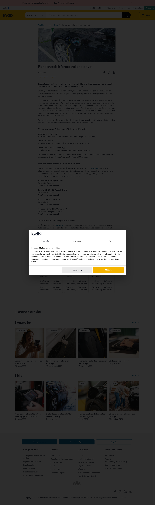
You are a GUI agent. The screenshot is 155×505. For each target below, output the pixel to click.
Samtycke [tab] (45, 241)
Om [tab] (109, 241)
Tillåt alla (108, 270)
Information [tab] (77, 241)
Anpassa (77, 270)
